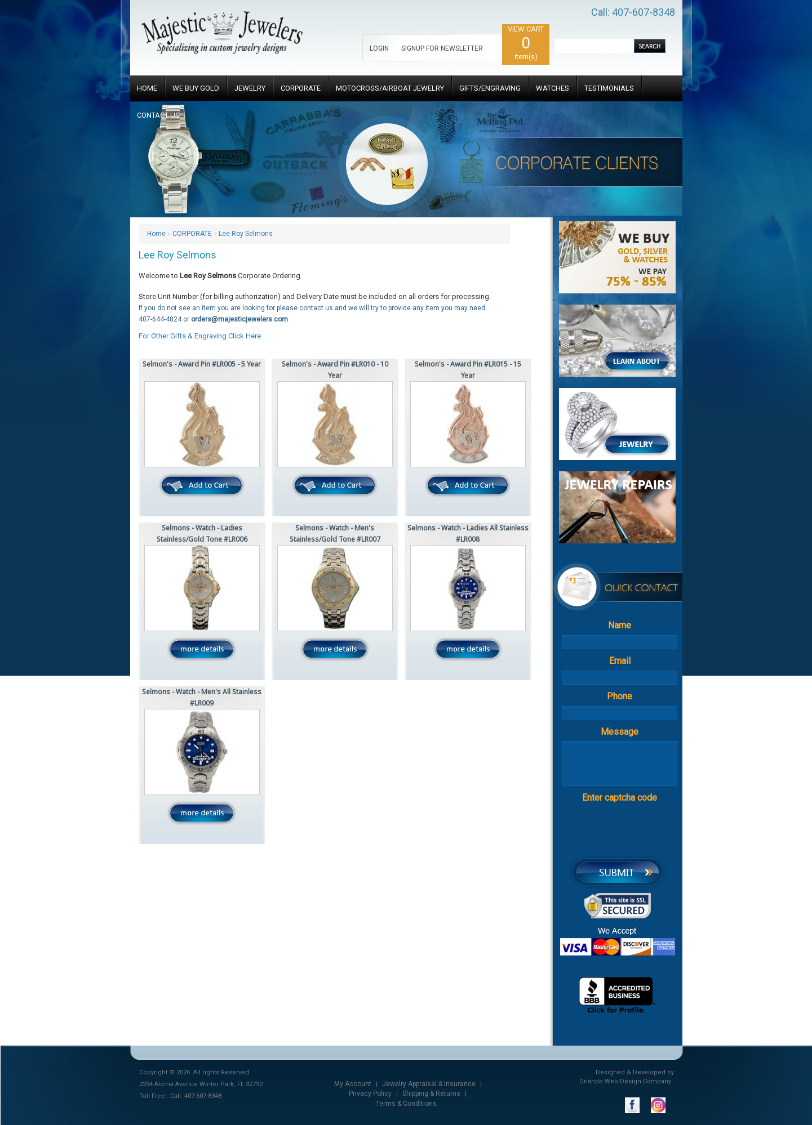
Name (619, 625)
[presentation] (638, 829)
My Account (352, 1084)
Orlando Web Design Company (625, 1081)
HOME (147, 88)
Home (156, 234)
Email (620, 660)
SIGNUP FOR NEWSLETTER (442, 48)
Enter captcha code (619, 797)
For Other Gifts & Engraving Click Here (200, 336)
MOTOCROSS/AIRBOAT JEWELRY (390, 88)
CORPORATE (301, 88)
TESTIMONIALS (609, 88)
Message (619, 731)
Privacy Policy (370, 1093)
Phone (619, 696)
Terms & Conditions (406, 1104)
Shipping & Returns (431, 1093)
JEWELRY (249, 88)
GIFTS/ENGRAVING (490, 88)
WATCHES (552, 88)
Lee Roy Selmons (246, 234)
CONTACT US (158, 115)
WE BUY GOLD (195, 88)
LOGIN (379, 48)
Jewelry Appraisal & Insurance (429, 1084)
